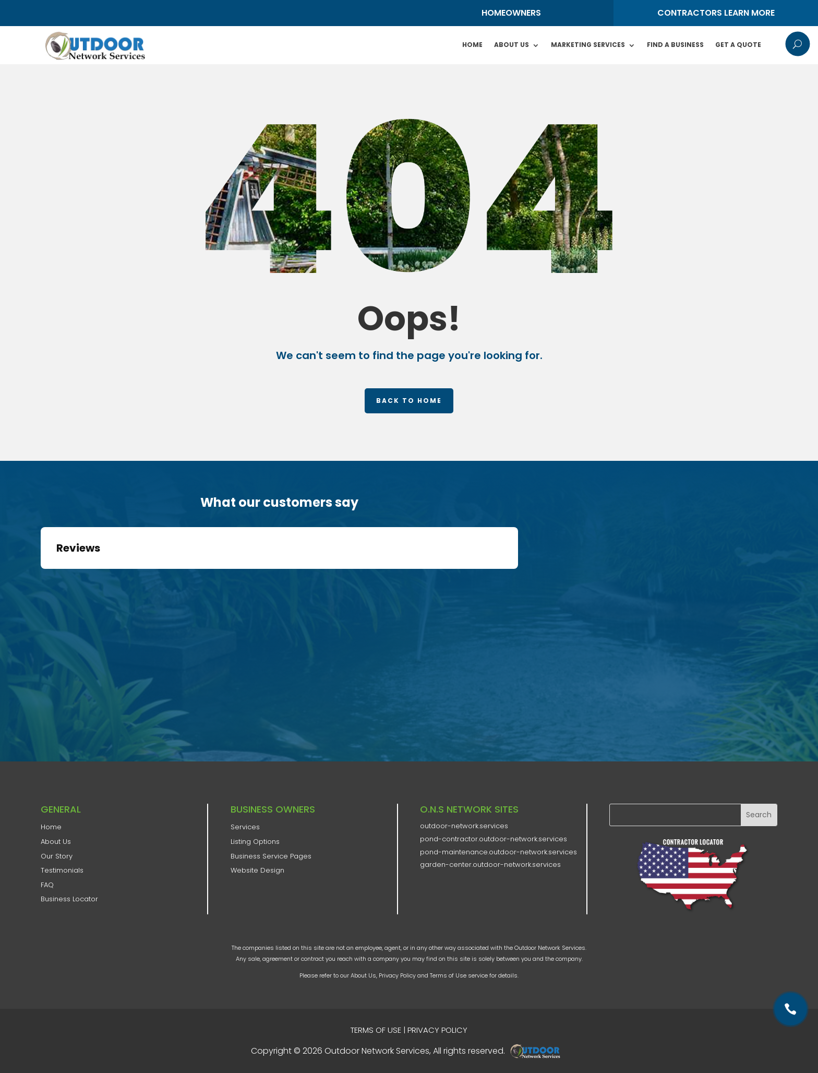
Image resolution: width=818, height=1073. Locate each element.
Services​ (245, 827)
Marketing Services (588, 44)
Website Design (257, 870)
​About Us (56, 842)
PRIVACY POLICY (437, 1029)
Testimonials (62, 870)
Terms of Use (448, 975)
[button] (40, 579)
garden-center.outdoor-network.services (490, 864)
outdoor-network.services (464, 826)
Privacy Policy (397, 975)
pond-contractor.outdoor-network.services (493, 839)
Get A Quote (738, 44)
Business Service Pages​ (271, 856)
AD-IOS (538, 1051)
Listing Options (255, 842)
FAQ (47, 885)
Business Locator (69, 899)
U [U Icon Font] (797, 43)
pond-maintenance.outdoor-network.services (498, 852)
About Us (511, 44)
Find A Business (675, 44)
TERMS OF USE (376, 1029)
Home (472, 44)
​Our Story (57, 856)
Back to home (409, 400)
